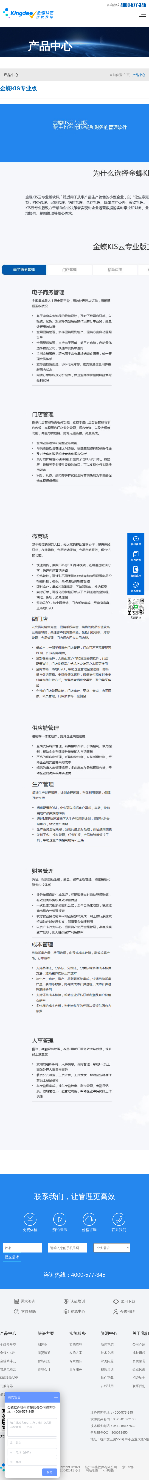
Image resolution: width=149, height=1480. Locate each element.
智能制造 (44, 1361)
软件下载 (107, 1377)
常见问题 (107, 1361)
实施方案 (75, 1352)
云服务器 (6, 1386)
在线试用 (107, 1386)
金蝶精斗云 (8, 1361)
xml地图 (108, 1470)
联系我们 (138, 1386)
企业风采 (138, 1369)
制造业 (42, 1344)
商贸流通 (44, 1352)
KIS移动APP (9, 1377)
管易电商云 (8, 1369)
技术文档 (107, 1352)
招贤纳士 (138, 1377)
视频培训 (107, 1369)
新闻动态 (107, 1344)
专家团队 (75, 1361)
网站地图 (92, 1470)
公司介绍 (138, 1344)
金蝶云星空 (8, 1344)
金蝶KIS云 (7, 1352)
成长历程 (138, 1352)
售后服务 (75, 1369)
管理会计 (44, 1369)
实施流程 (75, 1344)
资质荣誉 (138, 1361)
